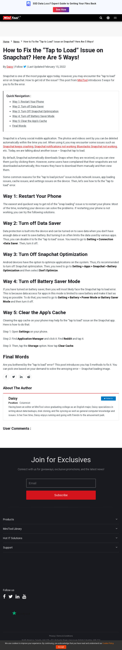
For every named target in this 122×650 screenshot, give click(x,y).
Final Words (19, 125)
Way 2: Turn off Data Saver (28, 106)
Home (6, 41)
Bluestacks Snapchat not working (97, 146)
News (16, 41)
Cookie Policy (108, 643)
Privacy (52, 636)
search (101, 17)
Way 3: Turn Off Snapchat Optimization (35, 111)
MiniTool (83, 80)
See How (61, 9)
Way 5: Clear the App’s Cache (29, 121)
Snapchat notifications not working (55, 146)
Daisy (10, 66)
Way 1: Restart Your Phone (28, 101)
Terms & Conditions (65, 636)
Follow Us (109, 398)
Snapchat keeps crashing (18, 146)
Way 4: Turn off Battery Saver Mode (33, 116)
